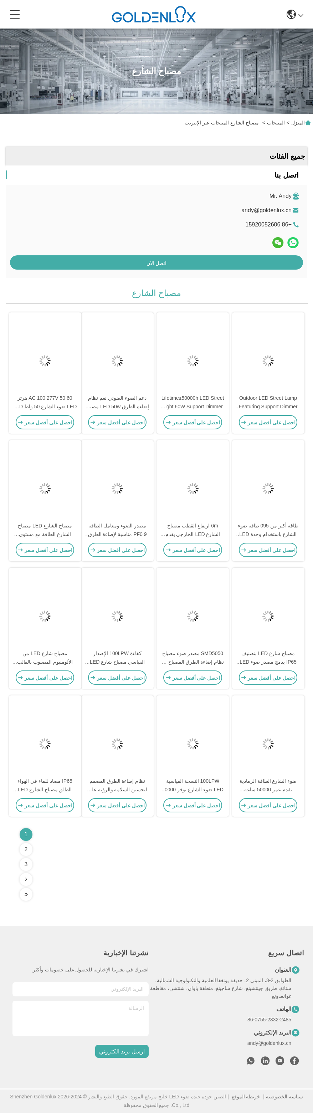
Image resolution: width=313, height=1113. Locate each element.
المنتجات (276, 123)
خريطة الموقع (246, 1096)
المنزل (298, 123)
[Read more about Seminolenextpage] (26, 879)
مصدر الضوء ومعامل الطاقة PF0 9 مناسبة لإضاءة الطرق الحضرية (117, 534)
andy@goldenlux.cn (266, 210)
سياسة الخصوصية (284, 1096)
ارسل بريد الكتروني (122, 1051)
